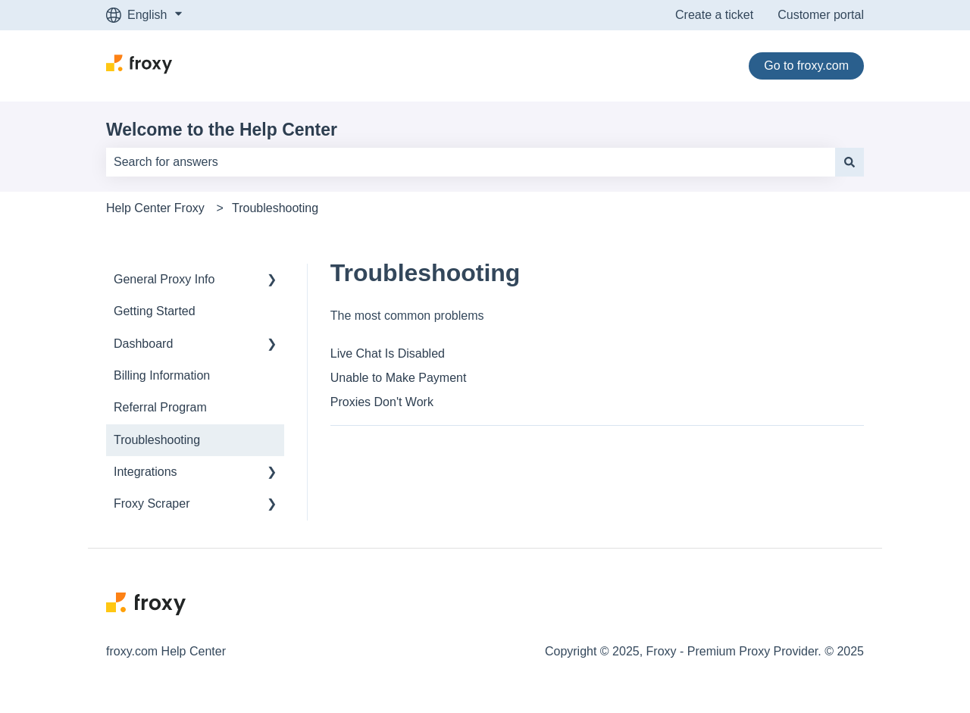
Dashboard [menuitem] (143, 343)
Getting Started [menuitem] (155, 311)
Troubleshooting (275, 208)
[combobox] (470, 162)
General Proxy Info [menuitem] (164, 279)
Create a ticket (714, 14)
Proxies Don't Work (381, 402)
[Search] (849, 162)
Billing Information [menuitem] (162, 375)
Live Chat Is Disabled (387, 353)
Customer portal (821, 14)
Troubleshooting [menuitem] (157, 439)
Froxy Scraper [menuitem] (151, 503)
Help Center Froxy (155, 208)
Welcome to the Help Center (221, 129)
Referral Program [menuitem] (160, 407)
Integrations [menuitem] (145, 471)
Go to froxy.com (806, 65)
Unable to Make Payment (398, 377)
